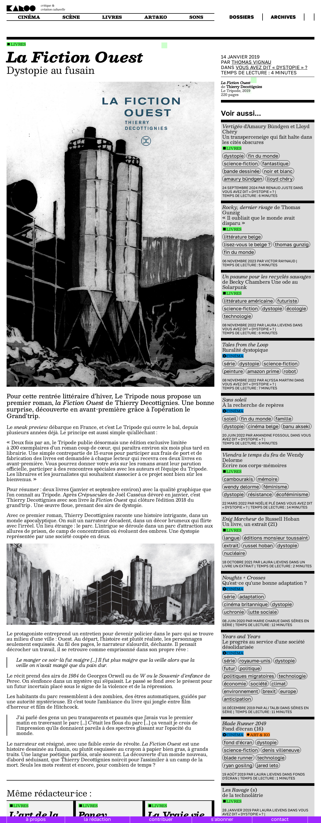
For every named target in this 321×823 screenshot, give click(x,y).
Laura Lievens (278, 325)
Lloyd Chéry (280, 179)
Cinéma (235, 356)
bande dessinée (241, 171)
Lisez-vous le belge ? (247, 244)
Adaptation (251, 596)
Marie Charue (266, 621)
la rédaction (97, 819)
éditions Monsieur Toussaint (276, 538)
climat (278, 683)
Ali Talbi (271, 708)
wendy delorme (241, 487)
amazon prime (263, 371)
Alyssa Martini (279, 380)
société (258, 683)
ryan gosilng (238, 765)
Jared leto (267, 765)
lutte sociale (262, 612)
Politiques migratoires (249, 676)
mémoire (267, 479)
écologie (296, 308)
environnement (241, 691)
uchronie (234, 612)
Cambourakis (238, 479)
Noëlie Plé (265, 503)
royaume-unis (254, 661)
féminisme (275, 487)
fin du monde (263, 156)
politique (250, 668)
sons (196, 17)
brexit (269, 691)
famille (283, 419)
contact (280, 819)
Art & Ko (260, 735)
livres (112, 17)
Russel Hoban (258, 545)
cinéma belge (263, 426)
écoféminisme (292, 494)
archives (283, 17)
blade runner (238, 758)
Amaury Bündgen (243, 179)
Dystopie (234, 156)
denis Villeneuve (280, 750)
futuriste (287, 301)
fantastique (275, 163)
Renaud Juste (279, 188)
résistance (260, 494)
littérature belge (242, 237)
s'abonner (222, 819)
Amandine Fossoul (271, 435)
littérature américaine (248, 301)
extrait (231, 545)
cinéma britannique (246, 604)
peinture (233, 371)
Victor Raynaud (280, 261)
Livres (18, 44)
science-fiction (241, 163)
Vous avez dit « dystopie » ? (271, 67)
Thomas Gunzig (292, 244)
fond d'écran (238, 742)
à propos (36, 819)
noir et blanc (278, 171)
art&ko (155, 17)
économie (235, 683)
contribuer (161, 819)
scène (71, 17)
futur (229, 668)
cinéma (29, 17)
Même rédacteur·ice (47, 793)
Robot (290, 371)
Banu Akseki (296, 426)
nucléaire (234, 553)
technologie (237, 316)
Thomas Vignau (251, 62)
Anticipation (237, 699)
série (229, 363)
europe (288, 691)
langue (231, 538)
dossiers (241, 17)
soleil (230, 419)
